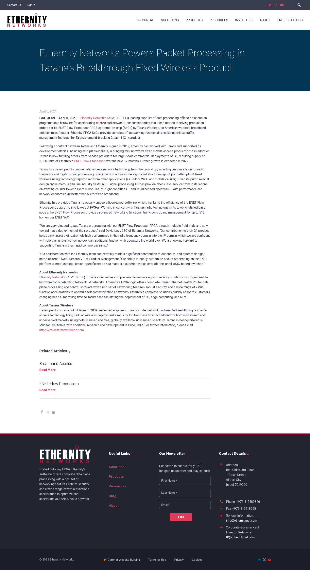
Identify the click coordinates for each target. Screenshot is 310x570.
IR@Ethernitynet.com (240, 537)
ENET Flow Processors (59, 383)
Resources (219, 20)
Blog (112, 496)
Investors (243, 20)
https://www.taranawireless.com (61, 330)
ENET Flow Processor (89, 161)
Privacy (179, 559)
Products (194, 20)
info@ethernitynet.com (241, 520)
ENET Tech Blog (290, 20)
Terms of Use (157, 559)
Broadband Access (55, 363)
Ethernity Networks (93, 118)
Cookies (197, 559)
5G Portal (145, 20)
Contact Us (14, 5)
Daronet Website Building (124, 559)
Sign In (31, 5)
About (265, 20)
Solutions (170, 20)
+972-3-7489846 (248, 502)
